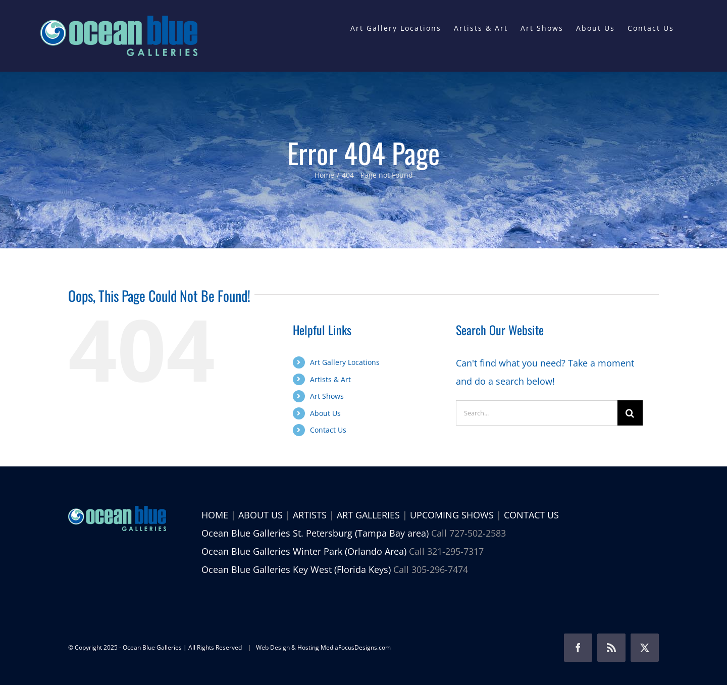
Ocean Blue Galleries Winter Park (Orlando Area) (303, 551)
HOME (214, 515)
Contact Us (328, 430)
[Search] (630, 413)
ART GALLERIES (368, 515)
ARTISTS (310, 515)
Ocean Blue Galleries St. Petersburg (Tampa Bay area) (315, 533)
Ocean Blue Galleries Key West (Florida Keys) (296, 569)
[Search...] (536, 413)
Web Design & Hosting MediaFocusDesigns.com (323, 647)
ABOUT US (260, 515)
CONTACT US (531, 515)
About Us (325, 413)
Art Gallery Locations (345, 362)
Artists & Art (330, 379)
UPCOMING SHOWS (452, 515)
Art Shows (327, 396)
